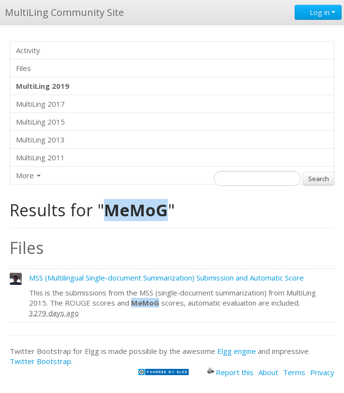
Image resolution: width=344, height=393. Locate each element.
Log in (318, 12)
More (28, 175)
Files (23, 68)
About (268, 372)
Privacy (322, 372)
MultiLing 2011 (40, 157)
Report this (230, 372)
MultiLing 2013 (40, 139)
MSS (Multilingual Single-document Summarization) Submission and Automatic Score (166, 277)
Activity (28, 50)
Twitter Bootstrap (40, 361)
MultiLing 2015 (40, 121)
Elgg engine (236, 351)
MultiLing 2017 (40, 104)
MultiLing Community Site (64, 12)
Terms (294, 372)
